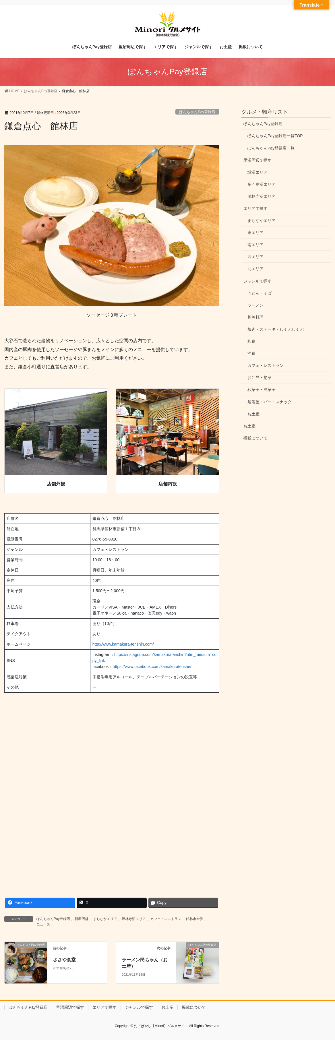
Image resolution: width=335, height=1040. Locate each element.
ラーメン (255, 305)
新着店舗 (81, 919)
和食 (251, 341)
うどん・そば (259, 293)
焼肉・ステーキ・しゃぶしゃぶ (275, 329)
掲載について (255, 438)
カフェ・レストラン (165, 919)
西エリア (255, 256)
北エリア (255, 268)
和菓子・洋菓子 (261, 389)
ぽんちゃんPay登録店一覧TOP (275, 135)
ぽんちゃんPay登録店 (197, 112)
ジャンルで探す (257, 281)
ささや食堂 (64, 959)
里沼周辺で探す (257, 160)
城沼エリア (257, 172)
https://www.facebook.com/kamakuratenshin (152, 666)
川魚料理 (255, 317)
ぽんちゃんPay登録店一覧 (271, 148)
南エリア (255, 244)
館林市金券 (194, 919)
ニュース (43, 924)
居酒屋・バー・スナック (269, 402)
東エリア (255, 232)
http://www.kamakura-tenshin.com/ (123, 644)
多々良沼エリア (261, 184)
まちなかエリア (105, 919)
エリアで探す (255, 208)
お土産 (253, 414)
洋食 (251, 353)
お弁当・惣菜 (259, 377)
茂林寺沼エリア (134, 919)
